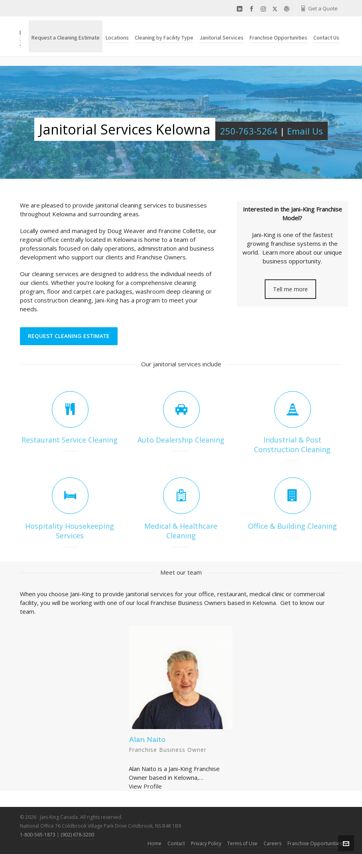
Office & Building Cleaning (292, 526)
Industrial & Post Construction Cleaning (292, 444)
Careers (272, 843)
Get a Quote (319, 8)
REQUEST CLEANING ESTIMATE (69, 336)
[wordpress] (288, 9)
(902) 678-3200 (77, 834)
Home (154, 843)
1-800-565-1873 (37, 834)
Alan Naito (147, 739)
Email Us (305, 131)
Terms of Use (242, 843)
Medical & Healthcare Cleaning (180, 530)
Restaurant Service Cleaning (70, 440)
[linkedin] (241, 9)
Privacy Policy (206, 843)
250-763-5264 (248, 131)
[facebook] (253, 9)
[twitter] (276, 9)
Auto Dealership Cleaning (181, 440)
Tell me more (290, 289)
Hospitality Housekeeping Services (69, 530)
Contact (176, 843)
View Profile (145, 786)
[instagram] (264, 9)
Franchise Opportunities (314, 843)
